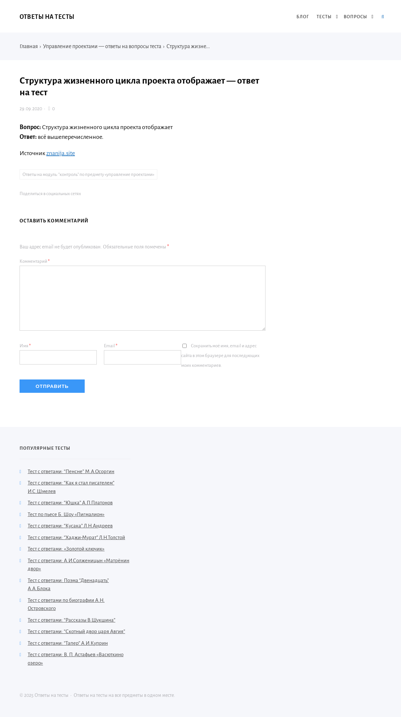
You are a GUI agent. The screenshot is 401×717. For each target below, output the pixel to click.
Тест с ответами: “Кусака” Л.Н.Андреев (70, 525)
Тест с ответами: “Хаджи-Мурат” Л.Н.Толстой (76, 537)
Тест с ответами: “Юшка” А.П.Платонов (70, 502)
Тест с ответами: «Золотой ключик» (66, 548)
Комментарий (35, 261)
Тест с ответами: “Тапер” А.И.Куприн (68, 643)
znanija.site (60, 153)
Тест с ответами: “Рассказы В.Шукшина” (71, 620)
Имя (25, 345)
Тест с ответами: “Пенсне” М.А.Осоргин (71, 471)
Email (111, 345)
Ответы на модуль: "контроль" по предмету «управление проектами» (88, 174)
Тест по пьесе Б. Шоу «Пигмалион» (66, 514)
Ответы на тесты (47, 17)
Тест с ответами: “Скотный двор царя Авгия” (76, 631)
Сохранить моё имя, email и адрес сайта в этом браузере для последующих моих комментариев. (220, 355)
